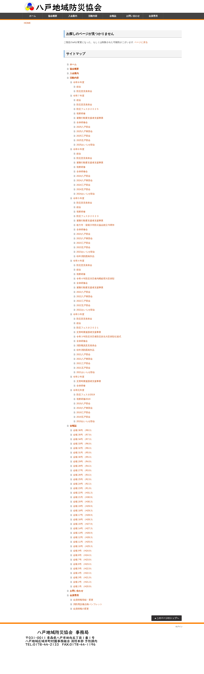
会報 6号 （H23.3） (83, 564)
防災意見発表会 (84, 91)
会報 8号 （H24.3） (83, 555)
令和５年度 (78, 198)
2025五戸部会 (83, 140)
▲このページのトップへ (166, 618)
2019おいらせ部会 (85, 421)
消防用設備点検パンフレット (87, 604)
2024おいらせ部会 (85, 193)
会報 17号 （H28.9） (83, 515)
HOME (27, 23)
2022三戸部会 (83, 301)
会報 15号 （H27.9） (83, 524)
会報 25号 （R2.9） (83, 479)
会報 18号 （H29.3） (83, 510)
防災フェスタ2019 (85, 394)
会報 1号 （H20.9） (83, 586)
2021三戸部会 (83, 363)
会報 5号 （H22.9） (83, 568)
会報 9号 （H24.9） (83, 550)
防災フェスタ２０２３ (87, 216)
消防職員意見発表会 (86, 345)
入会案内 (74, 73)
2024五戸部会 (83, 189)
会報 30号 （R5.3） (83, 457)
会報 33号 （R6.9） (83, 443)
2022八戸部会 (83, 292)
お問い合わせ (76, 591)
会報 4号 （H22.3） (83, 573)
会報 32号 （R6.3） (83, 448)
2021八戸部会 (83, 354)
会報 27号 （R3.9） (83, 470)
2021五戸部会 (83, 367)
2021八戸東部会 (84, 359)
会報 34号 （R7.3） (83, 439)
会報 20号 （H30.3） (83, 501)
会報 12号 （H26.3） (83, 537)
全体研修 (80, 385)
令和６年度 (78, 149)
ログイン (178, 626)
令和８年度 (78, 82)
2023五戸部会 (83, 247)
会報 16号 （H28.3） (83, 519)
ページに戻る (141, 42)
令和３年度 (78, 314)
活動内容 (74, 77)
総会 (78, 86)
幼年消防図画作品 (85, 256)
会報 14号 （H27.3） (83, 528)
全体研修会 (82, 122)
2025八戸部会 (83, 127)
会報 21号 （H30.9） (83, 497)
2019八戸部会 (83, 403)
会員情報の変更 (81, 608)
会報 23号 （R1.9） (83, 488)
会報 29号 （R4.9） (83, 461)
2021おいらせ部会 (85, 372)
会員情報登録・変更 (83, 599)
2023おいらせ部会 (85, 251)
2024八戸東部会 (84, 180)
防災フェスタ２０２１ (87, 327)
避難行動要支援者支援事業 (89, 118)
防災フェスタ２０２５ (87, 109)
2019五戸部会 (83, 417)
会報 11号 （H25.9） (83, 541)
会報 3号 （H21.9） (83, 577)
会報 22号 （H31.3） (83, 492)
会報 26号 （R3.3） (83, 475)
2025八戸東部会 (84, 131)
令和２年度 (78, 376)
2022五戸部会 (83, 305)
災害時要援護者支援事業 (88, 332)
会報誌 (73, 425)
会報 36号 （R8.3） (83, 430)
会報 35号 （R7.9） (83, 434)
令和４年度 (78, 260)
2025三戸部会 (83, 135)
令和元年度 (78, 390)
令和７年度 (78, 95)
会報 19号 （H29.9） (83, 506)
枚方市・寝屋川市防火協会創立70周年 (95, 225)
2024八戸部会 (83, 176)
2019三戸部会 (83, 412)
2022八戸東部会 (84, 296)
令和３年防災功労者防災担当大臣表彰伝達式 (98, 336)
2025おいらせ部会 (85, 144)
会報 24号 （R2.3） (83, 483)
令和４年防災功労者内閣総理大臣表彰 (95, 278)
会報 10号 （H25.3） (83, 546)
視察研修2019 (83, 399)
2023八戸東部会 (84, 238)
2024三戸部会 (83, 185)
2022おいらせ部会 (85, 309)
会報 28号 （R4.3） (83, 466)
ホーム (73, 64)
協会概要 (74, 69)
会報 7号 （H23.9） (83, 559)
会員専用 (74, 595)
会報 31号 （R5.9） (83, 452)
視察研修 (80, 113)
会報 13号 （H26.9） (83, 533)
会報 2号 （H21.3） (83, 582)
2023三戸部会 (83, 243)
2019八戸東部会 (84, 408)
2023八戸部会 (83, 234)
